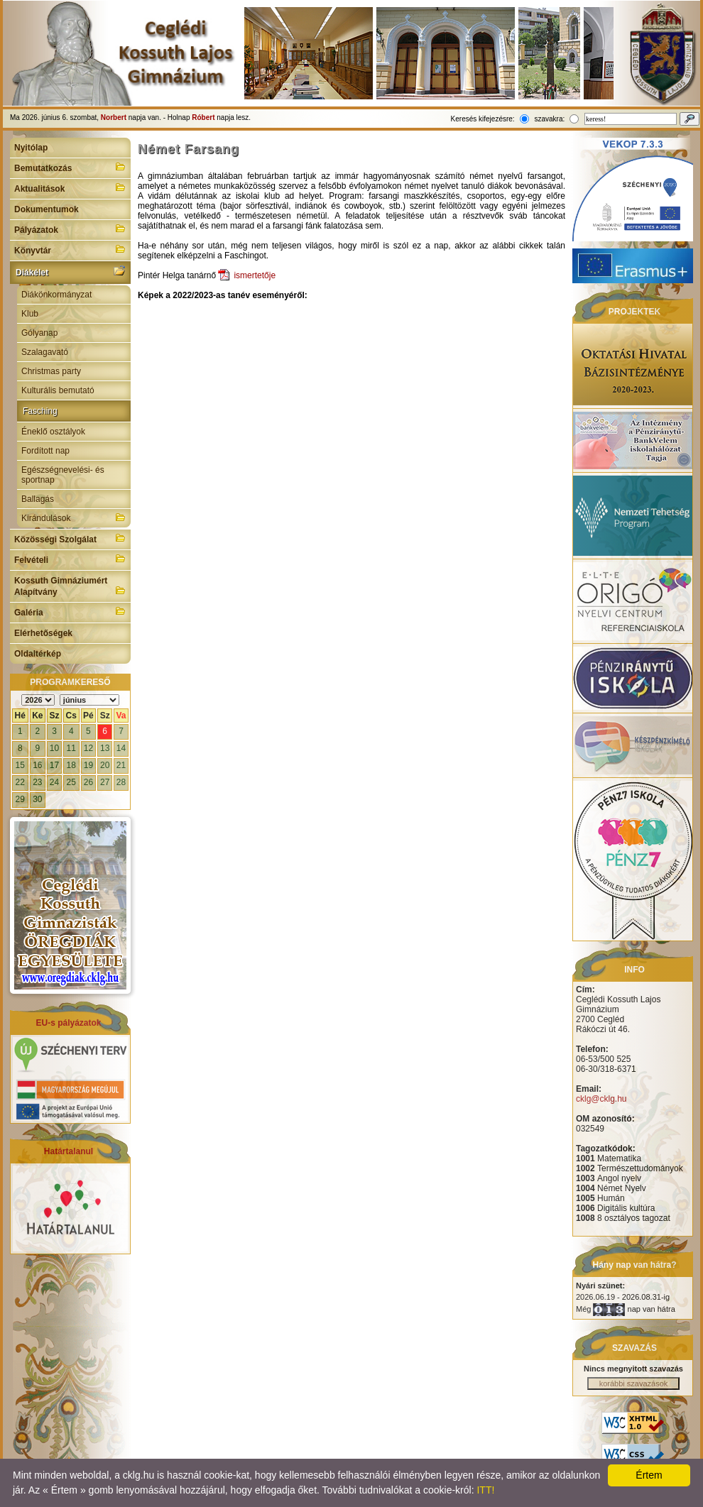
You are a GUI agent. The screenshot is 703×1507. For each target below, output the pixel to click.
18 (71, 765)
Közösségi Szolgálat (70, 538)
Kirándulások (73, 517)
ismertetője (255, 275)
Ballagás (37, 499)
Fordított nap (45, 451)
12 (88, 748)
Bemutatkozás (70, 166)
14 (121, 748)
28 (121, 782)
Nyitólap (31, 148)
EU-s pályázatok (68, 1023)
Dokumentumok (46, 209)
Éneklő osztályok (53, 432)
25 (71, 782)
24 (54, 782)
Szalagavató (44, 352)
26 (88, 782)
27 (104, 782)
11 (71, 748)
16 (37, 765)
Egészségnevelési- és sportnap (62, 475)
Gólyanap (39, 333)
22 (20, 782)
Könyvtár (70, 249)
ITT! (485, 1490)
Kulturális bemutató (57, 390)
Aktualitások (70, 187)
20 (104, 765)
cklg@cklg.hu (601, 1099)
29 (20, 799)
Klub (29, 314)
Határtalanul (68, 1151)
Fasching (40, 411)
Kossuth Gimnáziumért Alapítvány (70, 586)
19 (88, 765)
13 (104, 748)
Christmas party (51, 371)
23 (37, 782)
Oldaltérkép (37, 654)
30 (37, 799)
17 (54, 765)
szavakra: (549, 119)
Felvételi (70, 558)
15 (20, 765)
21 (121, 765)
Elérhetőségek (43, 633)
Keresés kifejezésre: (483, 119)
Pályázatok (70, 228)
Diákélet (70, 271)
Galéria (70, 611)
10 (54, 748)
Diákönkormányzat (56, 295)
